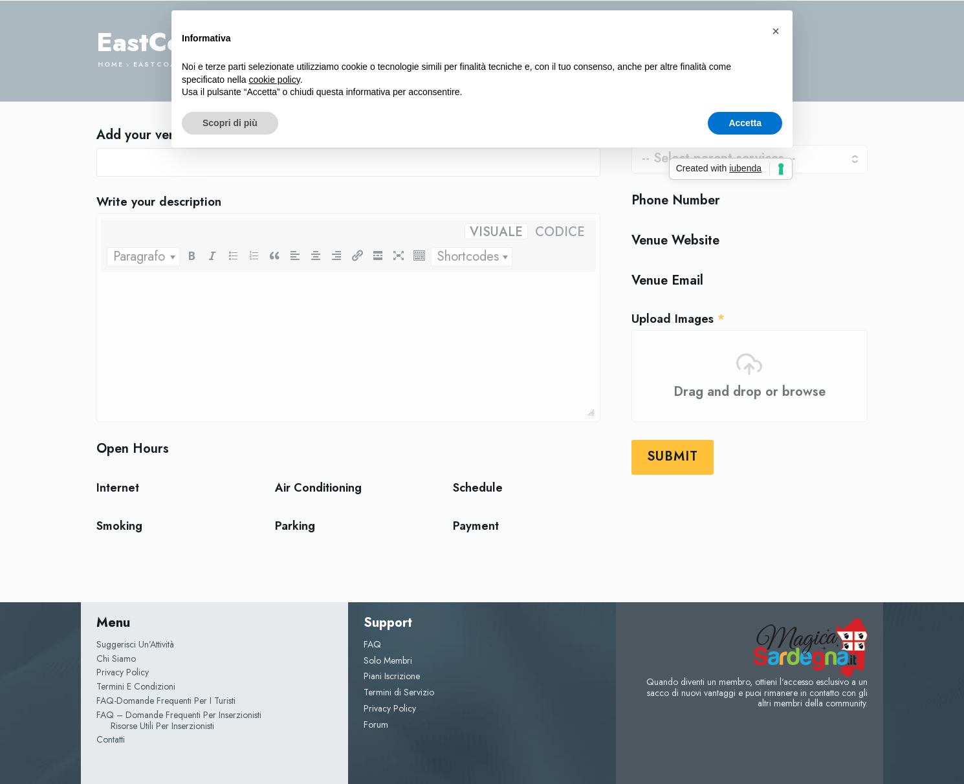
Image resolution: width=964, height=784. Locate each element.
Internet (117, 488)
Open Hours (132, 449)
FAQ (372, 644)
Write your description (158, 202)
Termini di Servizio (399, 692)
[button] (775, 31)
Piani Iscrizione (392, 676)
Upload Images (678, 319)
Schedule (478, 488)
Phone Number (675, 200)
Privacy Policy (390, 708)
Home (111, 64)
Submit (672, 456)
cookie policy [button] (274, 79)
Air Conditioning (318, 488)
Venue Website (675, 240)
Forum (376, 724)
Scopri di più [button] (230, 123)
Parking (295, 526)
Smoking (119, 526)
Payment (476, 526)
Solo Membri (388, 660)
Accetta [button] (744, 123)
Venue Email (667, 281)
